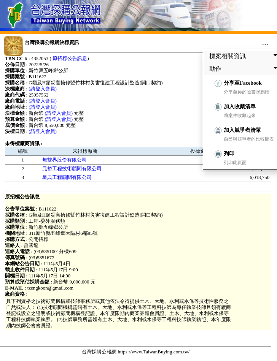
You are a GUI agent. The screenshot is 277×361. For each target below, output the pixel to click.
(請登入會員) (43, 89)
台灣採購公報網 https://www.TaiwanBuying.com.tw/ (135, 352)
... (265, 42)
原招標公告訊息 (70, 58)
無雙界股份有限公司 (64, 160)
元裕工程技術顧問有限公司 (72, 168)
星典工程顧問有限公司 (67, 177)
